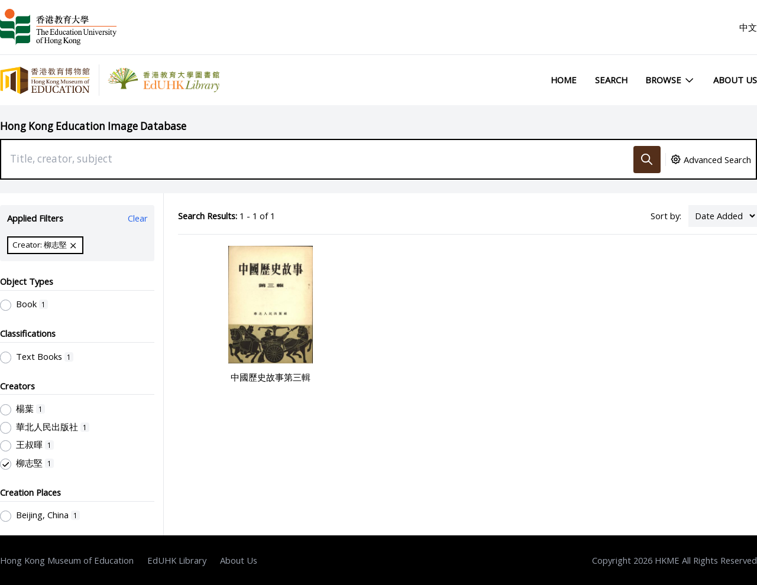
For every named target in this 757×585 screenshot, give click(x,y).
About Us (735, 80)
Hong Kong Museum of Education (67, 560)
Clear (138, 218)
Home (564, 80)
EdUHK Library (176, 560)
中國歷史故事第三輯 (270, 377)
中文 (748, 27)
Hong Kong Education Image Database (93, 126)
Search (611, 80)
